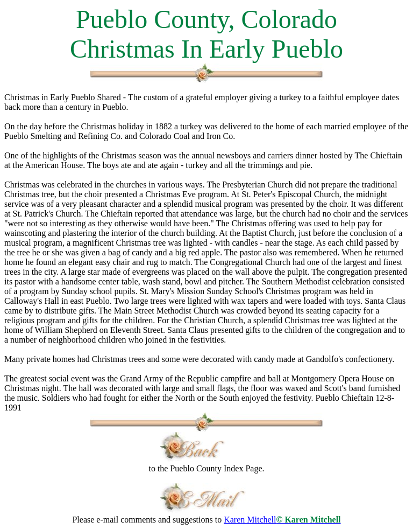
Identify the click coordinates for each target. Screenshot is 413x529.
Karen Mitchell (282, 519)
